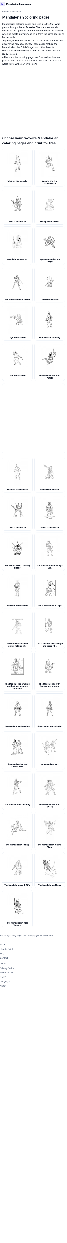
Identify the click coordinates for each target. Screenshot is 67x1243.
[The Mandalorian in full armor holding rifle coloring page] (17, 630)
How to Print (6, 949)
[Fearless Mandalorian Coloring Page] (17, 475)
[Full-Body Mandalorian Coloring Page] (17, 167)
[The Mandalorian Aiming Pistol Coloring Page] (49, 831)
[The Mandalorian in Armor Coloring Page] (17, 285)
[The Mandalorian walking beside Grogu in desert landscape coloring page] (17, 671)
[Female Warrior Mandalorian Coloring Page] (49, 167)
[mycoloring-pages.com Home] (15, 4)
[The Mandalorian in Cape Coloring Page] (49, 591)
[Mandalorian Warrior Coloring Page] (17, 245)
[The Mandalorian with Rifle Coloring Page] (17, 870)
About (3, 985)
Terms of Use (7, 972)
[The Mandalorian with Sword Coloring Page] (49, 791)
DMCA (3, 977)
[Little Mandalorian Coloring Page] (49, 285)
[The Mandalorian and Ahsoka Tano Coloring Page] (17, 750)
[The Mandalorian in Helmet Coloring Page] (17, 711)
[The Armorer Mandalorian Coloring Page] (49, 711)
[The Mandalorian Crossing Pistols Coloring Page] (17, 552)
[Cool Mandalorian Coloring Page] (17, 513)
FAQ (2, 953)
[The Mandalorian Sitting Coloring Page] (17, 831)
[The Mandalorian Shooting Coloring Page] (17, 791)
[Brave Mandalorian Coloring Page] (49, 513)
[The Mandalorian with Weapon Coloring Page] (17, 909)
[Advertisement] (33, 99)
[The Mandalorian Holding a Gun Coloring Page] (49, 552)
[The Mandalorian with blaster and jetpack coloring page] (49, 671)
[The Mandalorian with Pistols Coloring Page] (49, 362)
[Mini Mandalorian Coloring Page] (17, 207)
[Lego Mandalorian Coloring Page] (17, 323)
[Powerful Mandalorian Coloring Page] (17, 591)
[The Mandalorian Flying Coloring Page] (49, 870)
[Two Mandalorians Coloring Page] (49, 750)
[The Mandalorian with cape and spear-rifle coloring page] (49, 630)
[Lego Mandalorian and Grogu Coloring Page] (49, 245)
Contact (4, 957)
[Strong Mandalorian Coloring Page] (49, 207)
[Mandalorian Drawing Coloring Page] (49, 323)
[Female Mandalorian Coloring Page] (49, 475)
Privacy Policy (7, 968)
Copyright (5, 981)
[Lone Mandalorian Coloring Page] (17, 362)
